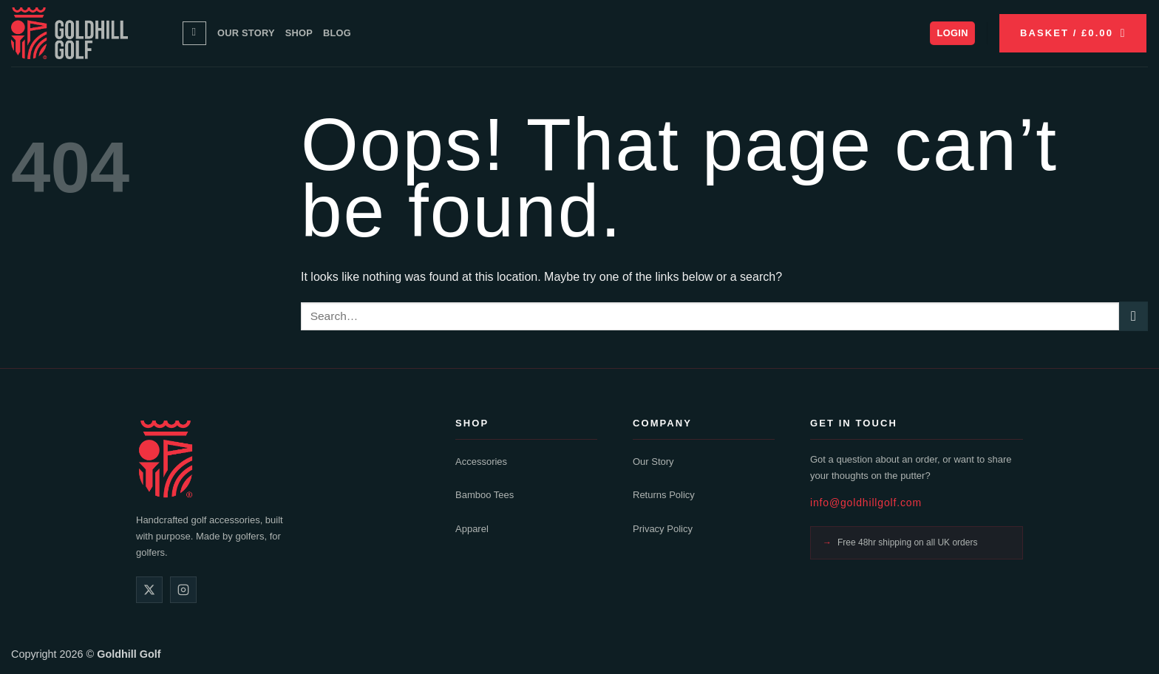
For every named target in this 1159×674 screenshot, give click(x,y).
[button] (952, 33)
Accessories (481, 461)
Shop (299, 32)
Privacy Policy (663, 528)
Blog (337, 32)
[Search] (194, 33)
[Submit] (1133, 316)
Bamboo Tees (484, 494)
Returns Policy (664, 494)
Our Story (246, 32)
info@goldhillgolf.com (866, 502)
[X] (149, 589)
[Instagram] (183, 589)
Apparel (472, 528)
